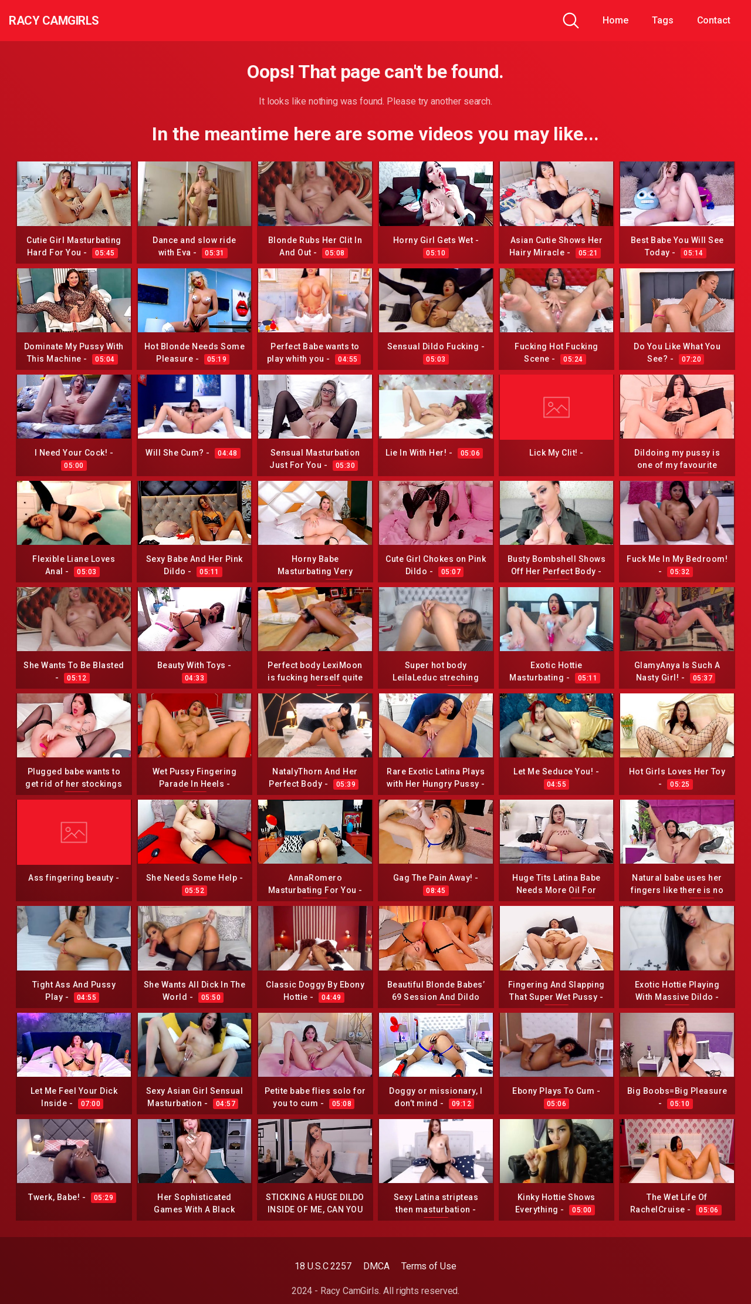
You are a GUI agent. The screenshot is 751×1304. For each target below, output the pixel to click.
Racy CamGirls (72, 20)
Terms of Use (428, 1266)
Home (615, 20)
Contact (713, 20)
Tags (663, 20)
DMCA (376, 1266)
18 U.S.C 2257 (323, 1266)
